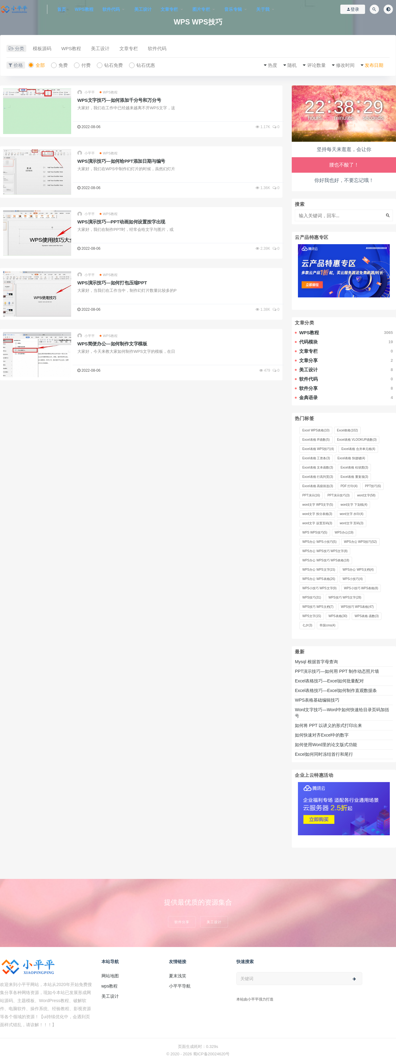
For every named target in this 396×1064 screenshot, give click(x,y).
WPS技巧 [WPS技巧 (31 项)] (311, 597)
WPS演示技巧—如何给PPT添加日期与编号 (121, 161)
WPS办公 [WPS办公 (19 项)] (344, 532)
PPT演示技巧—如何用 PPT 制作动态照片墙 (337, 671)
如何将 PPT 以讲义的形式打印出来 (328, 725)
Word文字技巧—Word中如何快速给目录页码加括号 (342, 712)
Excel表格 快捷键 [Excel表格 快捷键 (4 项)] (351, 458)
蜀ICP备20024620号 (211, 1054)
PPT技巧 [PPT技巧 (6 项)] (373, 486)
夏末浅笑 (177, 975)
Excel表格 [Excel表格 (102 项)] (347, 430)
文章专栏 (128, 48)
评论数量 (316, 65)
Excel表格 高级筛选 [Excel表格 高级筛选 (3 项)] (317, 486)
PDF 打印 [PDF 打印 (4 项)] (349, 486)
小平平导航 (180, 986)
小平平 (86, 92)
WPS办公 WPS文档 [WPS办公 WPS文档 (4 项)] (358, 569)
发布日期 (374, 65)
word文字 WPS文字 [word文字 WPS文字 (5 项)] (317, 504)
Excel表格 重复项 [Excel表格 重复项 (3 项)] (354, 476)
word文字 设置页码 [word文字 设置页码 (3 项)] (317, 523)
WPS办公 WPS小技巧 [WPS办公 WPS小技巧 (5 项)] (319, 541)
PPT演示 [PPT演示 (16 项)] (311, 495)
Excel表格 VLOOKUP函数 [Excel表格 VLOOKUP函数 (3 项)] (357, 439)
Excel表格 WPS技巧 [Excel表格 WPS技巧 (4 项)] (318, 449)
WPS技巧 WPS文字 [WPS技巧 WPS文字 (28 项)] (345, 597)
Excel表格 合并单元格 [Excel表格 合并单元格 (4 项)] (358, 449)
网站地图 (110, 975)
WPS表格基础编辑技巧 (317, 700)
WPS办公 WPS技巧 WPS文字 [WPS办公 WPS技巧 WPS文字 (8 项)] (324, 551)
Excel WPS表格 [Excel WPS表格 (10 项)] (315, 430)
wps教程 (109, 986)
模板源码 (42, 48)
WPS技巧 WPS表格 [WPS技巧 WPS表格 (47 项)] (357, 606)
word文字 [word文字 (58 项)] (366, 495)
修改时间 (345, 65)
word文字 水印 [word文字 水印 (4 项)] (352, 514)
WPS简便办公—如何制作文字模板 (112, 343)
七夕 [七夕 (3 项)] (307, 625)
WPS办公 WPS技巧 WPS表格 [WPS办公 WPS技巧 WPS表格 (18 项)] (325, 560)
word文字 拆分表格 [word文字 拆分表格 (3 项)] (317, 514)
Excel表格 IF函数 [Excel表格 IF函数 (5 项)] (315, 439)
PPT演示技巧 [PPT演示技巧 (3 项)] (338, 495)
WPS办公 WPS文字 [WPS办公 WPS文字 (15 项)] (318, 569)
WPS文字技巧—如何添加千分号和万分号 (119, 100)
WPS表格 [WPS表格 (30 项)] (338, 616)
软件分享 (181, 922)
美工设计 (100, 48)
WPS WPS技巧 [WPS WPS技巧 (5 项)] (314, 532)
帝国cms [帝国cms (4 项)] (327, 625)
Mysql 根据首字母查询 (316, 661)
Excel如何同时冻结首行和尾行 (325, 754)
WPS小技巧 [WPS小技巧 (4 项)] (352, 579)
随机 (292, 65)
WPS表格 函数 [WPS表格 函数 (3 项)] (367, 616)
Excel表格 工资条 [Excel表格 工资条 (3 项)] (316, 458)
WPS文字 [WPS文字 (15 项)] (311, 616)
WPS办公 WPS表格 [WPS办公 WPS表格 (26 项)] (318, 579)
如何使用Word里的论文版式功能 (326, 744)
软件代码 (157, 48)
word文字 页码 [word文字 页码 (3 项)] (352, 523)
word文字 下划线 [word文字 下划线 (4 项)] (354, 504)
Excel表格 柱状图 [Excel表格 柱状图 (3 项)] (354, 467)
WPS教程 (71, 48)
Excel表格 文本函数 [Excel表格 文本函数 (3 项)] (317, 467)
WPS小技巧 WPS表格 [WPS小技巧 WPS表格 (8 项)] (361, 588)
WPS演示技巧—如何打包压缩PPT (112, 282)
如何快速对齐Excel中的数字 (322, 735)
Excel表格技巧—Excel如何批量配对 (329, 680)
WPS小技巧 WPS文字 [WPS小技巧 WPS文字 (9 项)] (319, 588)
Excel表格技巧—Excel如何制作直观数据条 (336, 690)
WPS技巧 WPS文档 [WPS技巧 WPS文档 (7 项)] (318, 606)
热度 (272, 65)
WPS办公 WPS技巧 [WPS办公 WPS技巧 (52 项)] (360, 541)
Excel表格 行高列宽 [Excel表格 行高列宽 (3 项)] (317, 476)
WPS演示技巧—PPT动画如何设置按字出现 (121, 221)
